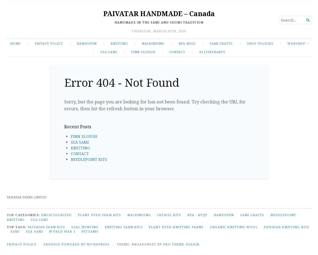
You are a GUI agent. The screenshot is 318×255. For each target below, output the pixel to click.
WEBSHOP (296, 43)
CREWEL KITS (169, 215)
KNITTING (119, 43)
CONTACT (177, 52)
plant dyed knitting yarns (176, 227)
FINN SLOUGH (143, 52)
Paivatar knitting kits (286, 227)
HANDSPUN (86, 43)
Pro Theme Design (181, 244)
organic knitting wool (234, 227)
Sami (14, 231)
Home (15, 43)
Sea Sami (34, 231)
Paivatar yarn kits (46, 227)
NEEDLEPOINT (283, 215)
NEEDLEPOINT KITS (89, 159)
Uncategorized (56, 215)
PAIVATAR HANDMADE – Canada (159, 13)
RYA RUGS (187, 43)
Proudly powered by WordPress (76, 244)
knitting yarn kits (124, 227)
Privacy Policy (49, 43)
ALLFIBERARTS (212, 52)
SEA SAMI (108, 52)
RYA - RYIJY (197, 215)
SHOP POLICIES (260, 43)
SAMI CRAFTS (221, 43)
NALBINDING (153, 43)
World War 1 (62, 231)
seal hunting (84, 227)
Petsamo (90, 231)
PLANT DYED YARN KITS (99, 215)
